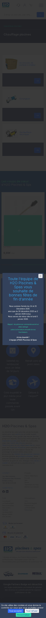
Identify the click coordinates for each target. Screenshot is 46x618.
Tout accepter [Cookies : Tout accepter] (15, 611)
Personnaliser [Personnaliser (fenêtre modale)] (23, 615)
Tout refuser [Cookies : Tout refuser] (32, 611)
